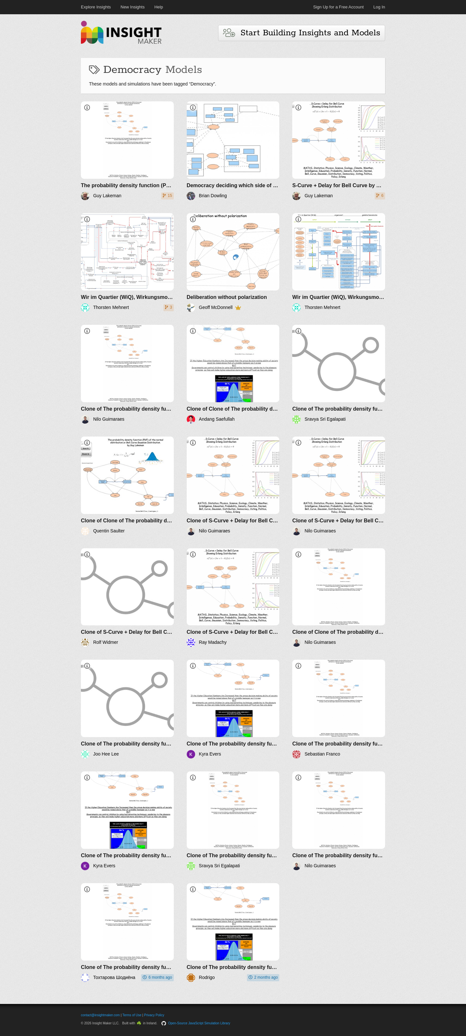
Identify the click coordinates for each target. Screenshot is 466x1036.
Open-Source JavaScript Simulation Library (199, 1023)
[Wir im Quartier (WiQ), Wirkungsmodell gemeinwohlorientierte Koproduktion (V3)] (127, 262)
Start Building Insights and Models (301, 33)
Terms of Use (131, 1015)
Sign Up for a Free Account (338, 7)
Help (158, 7)
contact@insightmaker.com (100, 1015)
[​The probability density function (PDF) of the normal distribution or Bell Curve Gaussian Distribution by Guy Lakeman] (127, 150)
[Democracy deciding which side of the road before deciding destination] (233, 150)
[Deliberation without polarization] (233, 262)
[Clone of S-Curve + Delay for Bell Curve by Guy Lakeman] (233, 486)
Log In (379, 7)
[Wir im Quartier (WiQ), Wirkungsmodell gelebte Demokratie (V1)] (338, 262)
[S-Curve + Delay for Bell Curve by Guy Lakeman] (338, 150)
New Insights (133, 7)
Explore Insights (96, 7)
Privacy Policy (154, 1015)
